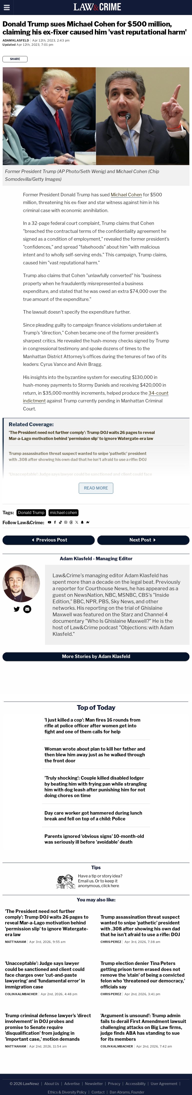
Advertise (72, 1083)
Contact (98, 1092)
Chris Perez (110, 942)
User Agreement (164, 1083)
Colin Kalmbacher (21, 994)
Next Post (143, 539)
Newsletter (94, 1083)
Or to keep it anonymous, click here (98, 883)
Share (15, 59)
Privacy (114, 1083)
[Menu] (7, 7)
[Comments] (3, 51)
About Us (51, 1083)
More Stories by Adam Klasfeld (96, 656)
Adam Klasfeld (15, 40)
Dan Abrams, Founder (127, 1092)
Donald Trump (31, 512)
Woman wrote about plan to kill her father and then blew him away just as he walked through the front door (94, 754)
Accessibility (136, 1083)
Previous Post (49, 539)
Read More (96, 488)
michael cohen (63, 512)
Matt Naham (15, 942)
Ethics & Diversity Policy (67, 1092)
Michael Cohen (126, 194)
